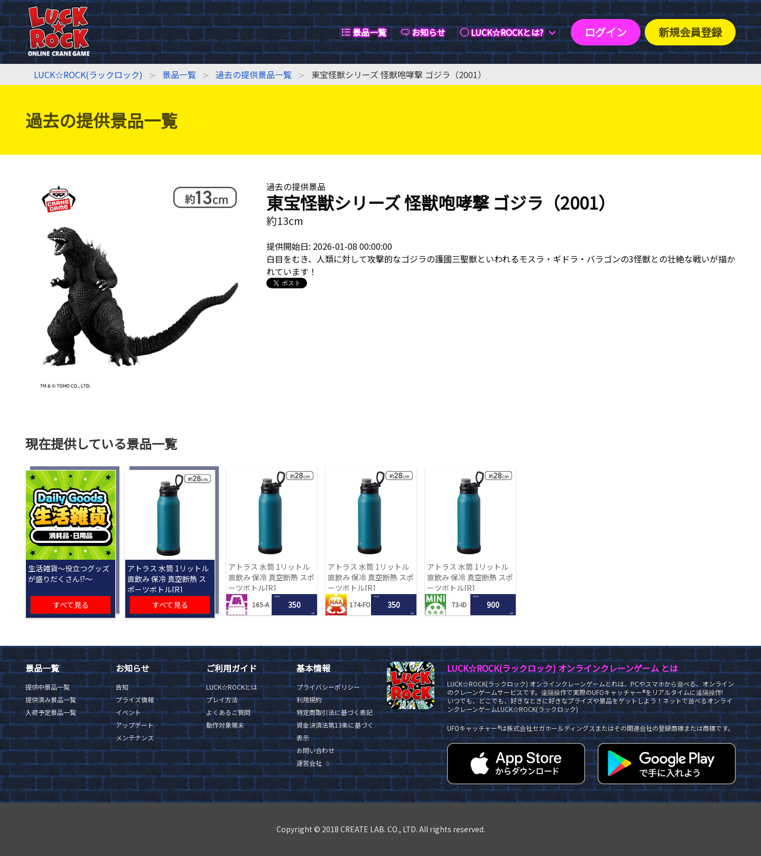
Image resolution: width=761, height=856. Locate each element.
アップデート (135, 724)
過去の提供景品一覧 (254, 74)
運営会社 (314, 762)
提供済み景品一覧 (50, 699)
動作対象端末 (225, 724)
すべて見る (71, 604)
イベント (128, 712)
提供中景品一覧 (47, 686)
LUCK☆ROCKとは (231, 686)
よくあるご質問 (228, 712)
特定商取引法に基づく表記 (334, 712)
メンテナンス (135, 737)
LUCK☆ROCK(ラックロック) (88, 74)
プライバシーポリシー (328, 686)
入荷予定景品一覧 (50, 712)
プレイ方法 (222, 699)
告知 (122, 686)
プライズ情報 (135, 699)
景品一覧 (179, 74)
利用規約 (309, 699)
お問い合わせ (315, 750)
